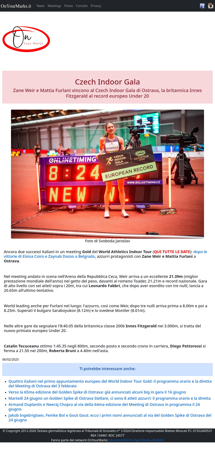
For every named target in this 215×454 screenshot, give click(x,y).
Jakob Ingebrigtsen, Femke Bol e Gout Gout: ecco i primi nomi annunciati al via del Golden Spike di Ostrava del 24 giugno (109, 417)
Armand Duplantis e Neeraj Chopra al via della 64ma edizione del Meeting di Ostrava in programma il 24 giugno (104, 407)
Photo (68, 6)
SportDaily (142, 440)
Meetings (54, 6)
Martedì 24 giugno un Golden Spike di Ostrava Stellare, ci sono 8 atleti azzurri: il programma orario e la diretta (109, 398)
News (41, 6)
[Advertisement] (134, 39)
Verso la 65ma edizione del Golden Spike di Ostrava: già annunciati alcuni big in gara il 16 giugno (97, 392)
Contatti (82, 6)
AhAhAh (158, 440)
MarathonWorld (120, 440)
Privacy (96, 6)
